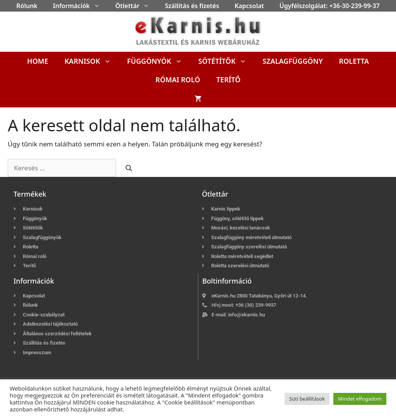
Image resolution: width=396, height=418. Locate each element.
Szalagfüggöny (293, 61)
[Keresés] (129, 168)
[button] (99, 6)
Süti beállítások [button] (307, 398)
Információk (80, 6)
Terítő (228, 79)
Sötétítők (226, 61)
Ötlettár (136, 6)
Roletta (354, 61)
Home (37, 61)
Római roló (177, 79)
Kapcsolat (249, 6)
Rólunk (27, 6)
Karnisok (92, 61)
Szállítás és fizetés (192, 6)
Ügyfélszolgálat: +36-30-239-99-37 (330, 6)
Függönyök (158, 61)
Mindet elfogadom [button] (360, 398)
